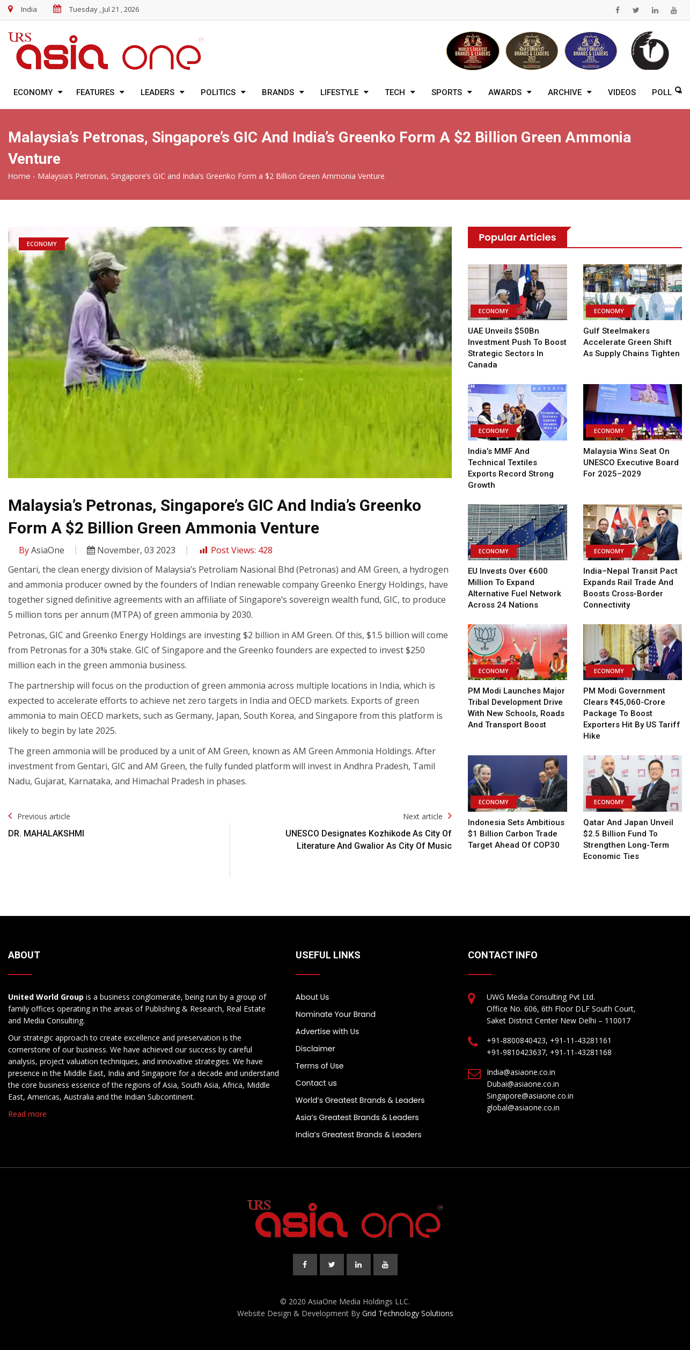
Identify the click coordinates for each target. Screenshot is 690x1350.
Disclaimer (315, 1048)
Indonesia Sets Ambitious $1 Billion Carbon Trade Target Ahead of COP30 (516, 834)
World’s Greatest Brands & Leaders (360, 1100)
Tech (395, 92)
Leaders (157, 92)
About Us (312, 997)
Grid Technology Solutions (407, 1313)
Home (19, 176)
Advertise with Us (327, 1031)
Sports (446, 92)
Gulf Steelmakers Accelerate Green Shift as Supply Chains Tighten (631, 342)
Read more (27, 1114)
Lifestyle (339, 92)
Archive (565, 92)
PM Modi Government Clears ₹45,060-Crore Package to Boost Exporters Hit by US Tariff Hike (631, 713)
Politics (218, 92)
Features (95, 92)
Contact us (316, 1083)
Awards (505, 92)
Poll (662, 92)
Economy (33, 92)
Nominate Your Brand (336, 1014)
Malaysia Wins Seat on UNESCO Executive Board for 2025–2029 (631, 462)
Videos (622, 92)
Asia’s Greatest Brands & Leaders (357, 1117)
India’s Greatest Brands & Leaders (359, 1134)
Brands (278, 92)
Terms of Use (320, 1065)
